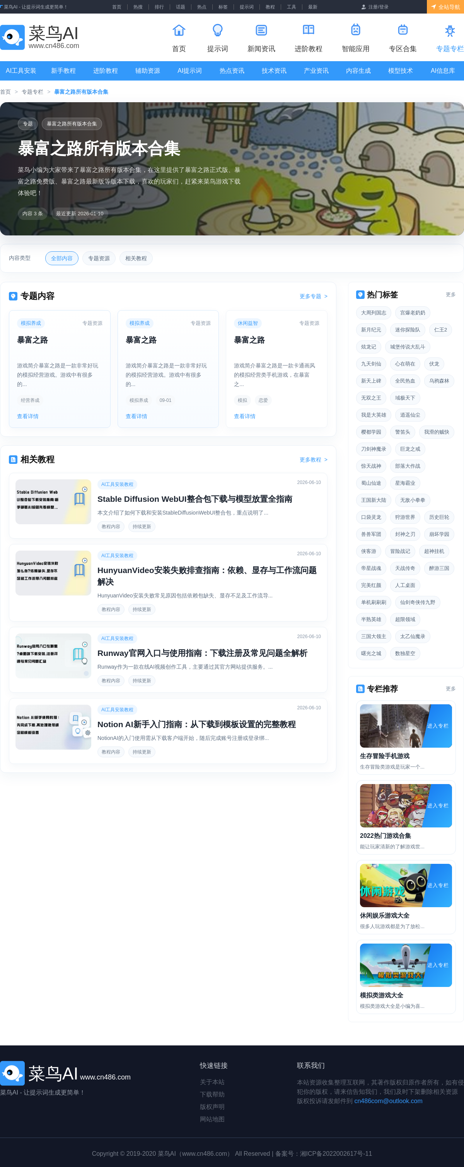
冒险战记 (400, 551)
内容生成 (358, 70)
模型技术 (400, 70)
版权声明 (212, 1107)
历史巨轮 (439, 517)
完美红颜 (371, 585)
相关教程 (136, 258)
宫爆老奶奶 (412, 313)
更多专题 (314, 296)
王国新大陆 (373, 500)
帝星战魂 (371, 568)
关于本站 (212, 1082)
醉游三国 (439, 568)
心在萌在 (405, 364)
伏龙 (434, 364)
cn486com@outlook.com (388, 1101)
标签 (223, 7)
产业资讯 (316, 70)
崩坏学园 (439, 534)
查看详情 (28, 416)
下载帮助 (212, 1094)
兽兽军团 (371, 534)
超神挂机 (434, 551)
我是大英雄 (373, 415)
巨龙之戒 (410, 449)
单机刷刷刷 (373, 602)
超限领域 (405, 619)
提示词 (247, 7)
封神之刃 (405, 534)
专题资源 (99, 258)
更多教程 (314, 460)
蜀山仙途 (371, 483)
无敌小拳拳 (412, 500)
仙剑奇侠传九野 (417, 602)
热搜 (138, 7)
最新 (312, 7)
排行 (159, 7)
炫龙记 (368, 347)
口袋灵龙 (371, 517)
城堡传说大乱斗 (407, 347)
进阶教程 (105, 70)
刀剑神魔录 (373, 449)
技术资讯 (274, 70)
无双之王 (371, 398)
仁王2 (440, 330)
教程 (270, 7)
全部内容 (62, 258)
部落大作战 (407, 466)
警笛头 (402, 432)
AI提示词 (189, 70)
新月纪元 (371, 330)
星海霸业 (405, 483)
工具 (291, 7)
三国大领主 (373, 636)
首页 (116, 7)
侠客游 (368, 551)
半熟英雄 (371, 619)
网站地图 (212, 1119)
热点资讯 (232, 70)
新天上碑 (371, 381)
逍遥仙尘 (410, 415)
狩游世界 (405, 517)
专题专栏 (32, 92)
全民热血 (405, 381)
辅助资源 (147, 70)
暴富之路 (32, 340)
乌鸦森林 (439, 381)
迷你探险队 (407, 330)
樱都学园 (371, 432)
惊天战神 (371, 466)
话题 (180, 7)
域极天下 (405, 398)
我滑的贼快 (436, 432)
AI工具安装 (21, 70)
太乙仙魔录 (412, 636)
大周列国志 (373, 313)
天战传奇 (405, 568)
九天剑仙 (371, 364)
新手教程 (63, 70)
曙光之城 (371, 653)
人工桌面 (405, 585)
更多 (451, 294)
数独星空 (405, 653)
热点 (201, 7)
